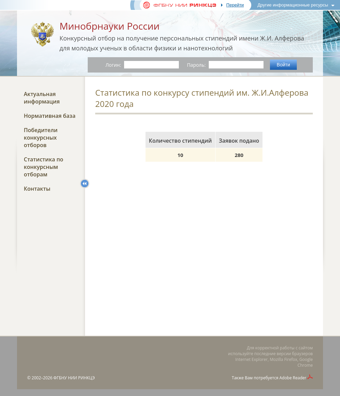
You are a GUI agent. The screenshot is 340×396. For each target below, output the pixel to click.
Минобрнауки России (109, 25)
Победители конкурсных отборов (40, 137)
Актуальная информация (42, 97)
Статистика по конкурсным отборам (43, 167)
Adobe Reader (292, 378)
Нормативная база (49, 116)
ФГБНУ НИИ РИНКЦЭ (74, 378)
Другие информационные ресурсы (292, 4)
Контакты (37, 188)
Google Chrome (305, 362)
